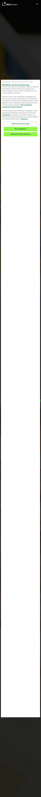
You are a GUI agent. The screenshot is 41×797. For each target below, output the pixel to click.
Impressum (24, 119)
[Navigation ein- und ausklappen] (37, 4)
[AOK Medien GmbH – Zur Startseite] (9, 4)
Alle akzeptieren (20, 129)
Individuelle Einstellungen (21, 124)
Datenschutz (6, 115)
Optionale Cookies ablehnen (20, 134)
